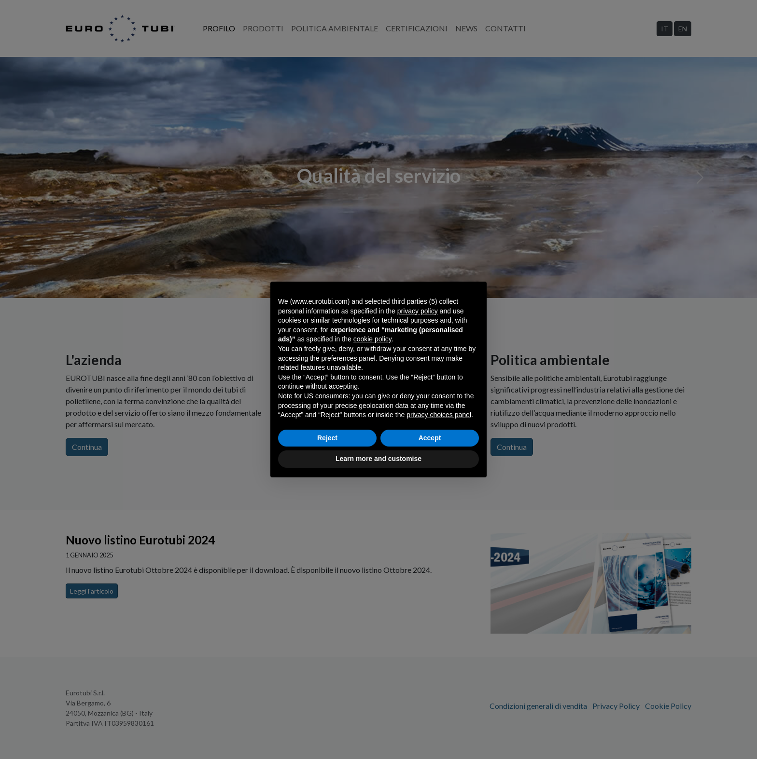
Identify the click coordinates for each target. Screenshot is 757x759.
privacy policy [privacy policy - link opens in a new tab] (417, 311)
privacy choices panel (439, 415)
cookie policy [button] (372, 339)
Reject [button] (327, 438)
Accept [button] (430, 438)
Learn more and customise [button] (378, 458)
